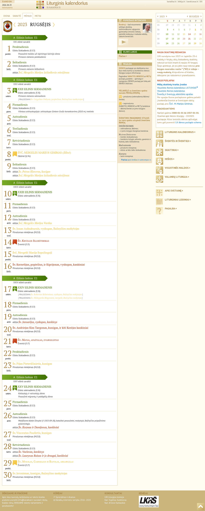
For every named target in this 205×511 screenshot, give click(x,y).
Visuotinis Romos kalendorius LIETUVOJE (177, 87)
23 (200, 38)
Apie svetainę (173, 190)
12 (178, 34)
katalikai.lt (171, 1)
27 (167, 25)
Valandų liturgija (176, 176)
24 (167, 43)
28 (173, 25)
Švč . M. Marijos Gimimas (180, 103)
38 (158, 38)
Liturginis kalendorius (179, 132)
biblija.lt (181, 1)
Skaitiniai (171, 150)
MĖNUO (28, 15)
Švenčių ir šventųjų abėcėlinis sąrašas (175, 94)
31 (189, 25)
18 (173, 38)
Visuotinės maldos (177, 167)
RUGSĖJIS (194, 16)
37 (158, 34)
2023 (162, 16)
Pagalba (170, 208)
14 (189, 34)
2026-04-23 (7, 5)
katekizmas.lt (192, 1)
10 (167, 34)
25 (173, 43)
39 (158, 43)
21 (189, 38)
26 (178, 43)
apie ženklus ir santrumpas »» (136, 160)
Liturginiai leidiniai (177, 199)
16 (200, 34)
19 (178, 38)
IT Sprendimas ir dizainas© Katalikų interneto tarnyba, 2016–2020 (72, 498)
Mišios (169, 159)
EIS (201, 1)
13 (184, 34)
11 (173, 34)
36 (158, 29)
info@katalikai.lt (25, 500)
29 (178, 25)
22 (195, 38)
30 (184, 25)
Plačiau (122, 56)
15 (195, 34)
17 (167, 38)
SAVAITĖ (17, 15)
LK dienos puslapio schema (188, 122)
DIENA (6, 15)
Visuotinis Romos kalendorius (171, 90)
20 (184, 38)
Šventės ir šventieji (177, 141)
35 (158, 25)
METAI (38, 15)
